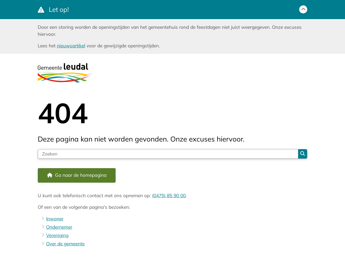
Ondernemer (59, 227)
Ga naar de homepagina (80, 175)
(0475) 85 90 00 (169, 195)
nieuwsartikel (71, 45)
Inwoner (54, 218)
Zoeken (302, 153)
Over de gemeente (65, 243)
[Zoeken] (168, 154)
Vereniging (57, 235)
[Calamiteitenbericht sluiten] (303, 9)
